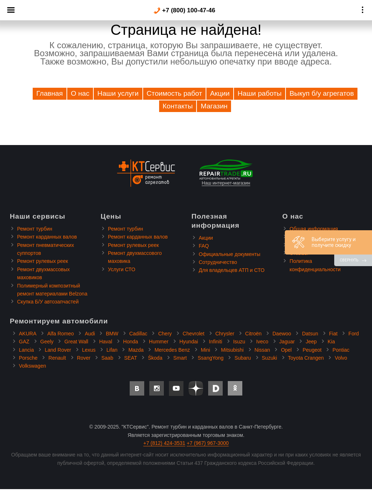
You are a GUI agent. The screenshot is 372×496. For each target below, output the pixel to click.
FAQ (204, 246)
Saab (107, 358)
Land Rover (58, 350)
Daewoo (281, 333)
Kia (331, 341)
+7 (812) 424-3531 (164, 443)
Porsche (28, 358)
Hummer (159, 341)
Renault (57, 358)
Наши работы (260, 93)
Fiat (333, 333)
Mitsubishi (232, 350)
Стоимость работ (174, 93)
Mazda (135, 350)
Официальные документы (229, 254)
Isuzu (239, 341)
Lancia (26, 350)
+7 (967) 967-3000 (208, 443)
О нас (80, 93)
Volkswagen (32, 366)
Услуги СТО (121, 269)
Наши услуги (117, 93)
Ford (353, 333)
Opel (286, 350)
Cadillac (138, 333)
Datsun (310, 333)
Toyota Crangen (306, 358)
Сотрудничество (218, 262)
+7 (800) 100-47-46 (184, 10)
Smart (180, 358)
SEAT (130, 358)
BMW (112, 333)
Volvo (341, 358)
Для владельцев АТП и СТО (231, 270)
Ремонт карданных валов (47, 237)
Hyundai (188, 341)
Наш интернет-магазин (226, 173)
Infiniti (215, 341)
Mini (205, 350)
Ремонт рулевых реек (42, 261)
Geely (47, 341)
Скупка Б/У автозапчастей (47, 302)
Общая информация (314, 229)
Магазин (214, 106)
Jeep (311, 341)
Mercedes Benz (172, 350)
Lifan (111, 350)
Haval (105, 341)
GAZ (24, 341)
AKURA (27, 333)
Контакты (178, 106)
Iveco (262, 341)
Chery (164, 333)
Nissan (262, 350)
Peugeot (312, 350)
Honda (130, 341)
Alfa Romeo (60, 333)
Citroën (253, 333)
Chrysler (224, 333)
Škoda (155, 358)
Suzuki (269, 358)
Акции (220, 93)
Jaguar (287, 341)
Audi (90, 333)
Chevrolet (194, 333)
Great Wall (76, 341)
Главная (49, 93)
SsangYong (210, 358)
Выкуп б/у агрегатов (322, 93)
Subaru (242, 358)
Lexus (89, 350)
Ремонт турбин (34, 229)
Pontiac (340, 350)
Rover (83, 358)
